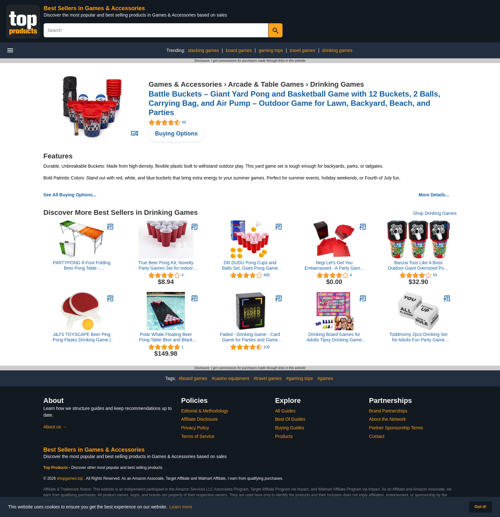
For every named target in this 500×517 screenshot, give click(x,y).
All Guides (285, 410)
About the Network (387, 419)
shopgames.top (70, 478)
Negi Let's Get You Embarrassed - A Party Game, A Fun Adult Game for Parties (334, 265)
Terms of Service (197, 436)
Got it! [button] (480, 507)
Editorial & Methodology (204, 410)
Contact (376, 436)
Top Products (56, 467)
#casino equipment (230, 378)
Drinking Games (337, 84)
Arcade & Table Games (266, 84)
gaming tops (271, 50)
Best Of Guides (290, 419)
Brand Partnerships (388, 410)
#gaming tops (299, 378)
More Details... (434, 194)
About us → (55, 426)
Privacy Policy (195, 427)
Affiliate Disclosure (199, 419)
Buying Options (176, 133)
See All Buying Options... (69, 194)
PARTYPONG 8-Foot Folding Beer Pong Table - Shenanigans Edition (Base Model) (82, 265)
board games (239, 50)
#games (325, 378)
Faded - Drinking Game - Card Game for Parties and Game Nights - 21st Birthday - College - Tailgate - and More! (250, 337)
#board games (193, 378)
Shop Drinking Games (435, 213)
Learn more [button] (181, 506)
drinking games (337, 50)
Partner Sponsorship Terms (396, 427)
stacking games (203, 50)
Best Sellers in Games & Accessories (94, 8)
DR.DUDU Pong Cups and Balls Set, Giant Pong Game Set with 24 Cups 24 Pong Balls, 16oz (250, 265)
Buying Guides (289, 427)
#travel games (268, 378)
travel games (302, 50)
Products (284, 436)
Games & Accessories (185, 84)
